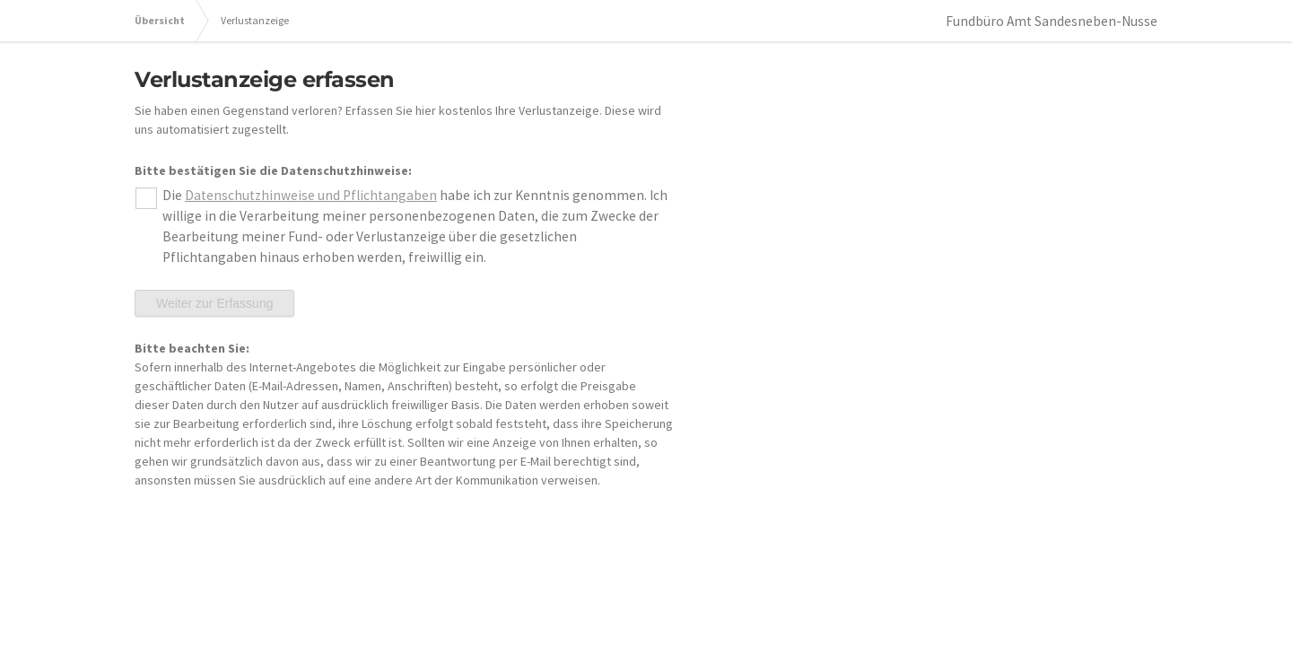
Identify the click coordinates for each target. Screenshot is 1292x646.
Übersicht (160, 20)
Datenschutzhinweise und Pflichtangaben (311, 195)
